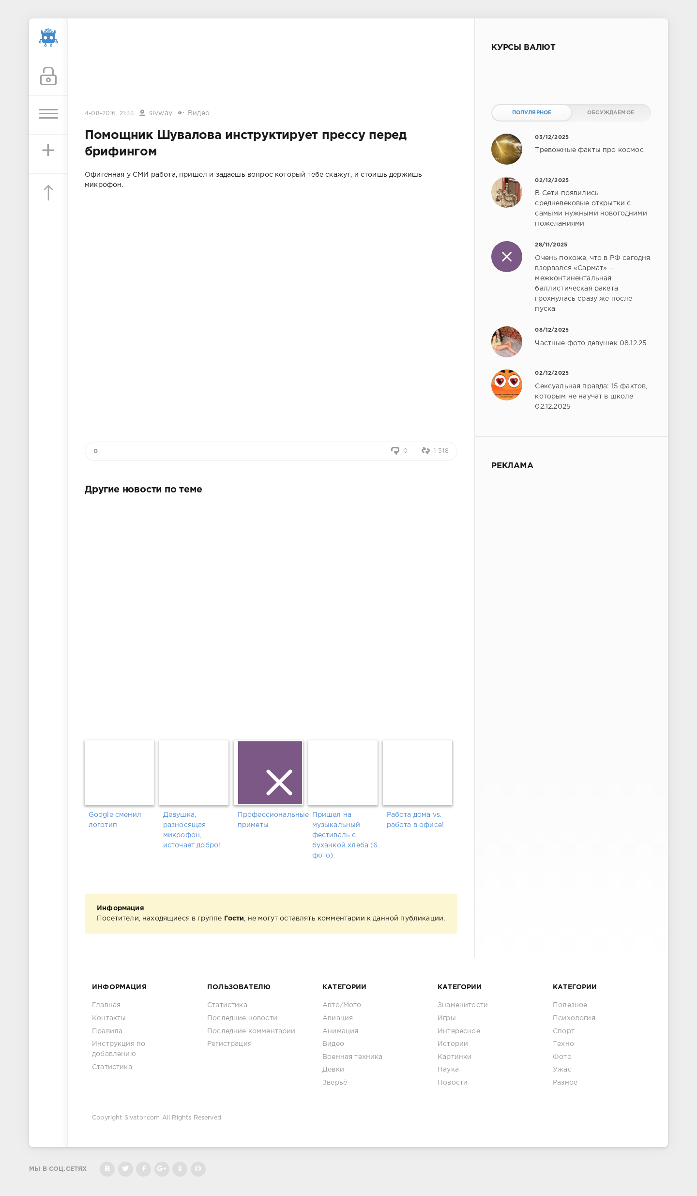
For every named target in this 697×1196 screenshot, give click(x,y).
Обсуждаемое (610, 112)
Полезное (570, 1005)
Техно (563, 1044)
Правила (107, 1031)
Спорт (564, 1031)
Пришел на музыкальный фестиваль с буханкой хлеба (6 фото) (345, 835)
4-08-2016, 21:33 (109, 113)
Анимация (340, 1031)
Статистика (112, 1067)
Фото (562, 1057)
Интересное (459, 1031)
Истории (453, 1044)
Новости (453, 1083)
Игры (447, 1018)
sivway (160, 113)
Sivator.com (142, 1117)
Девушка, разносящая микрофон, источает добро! (192, 830)
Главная (106, 1005)
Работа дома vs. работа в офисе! (415, 820)
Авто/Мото (342, 1005)
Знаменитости (463, 1005)
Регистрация (229, 1044)
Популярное (532, 112)
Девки (333, 1070)
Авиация (337, 1018)
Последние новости (242, 1018)
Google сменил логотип (115, 820)
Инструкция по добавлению (118, 1049)
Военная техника (352, 1057)
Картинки (454, 1057)
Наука (448, 1070)
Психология (574, 1018)
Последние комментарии (251, 1031)
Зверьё (334, 1083)
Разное (565, 1083)
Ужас (562, 1070)
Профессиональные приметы (271, 820)
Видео (199, 113)
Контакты (109, 1018)
